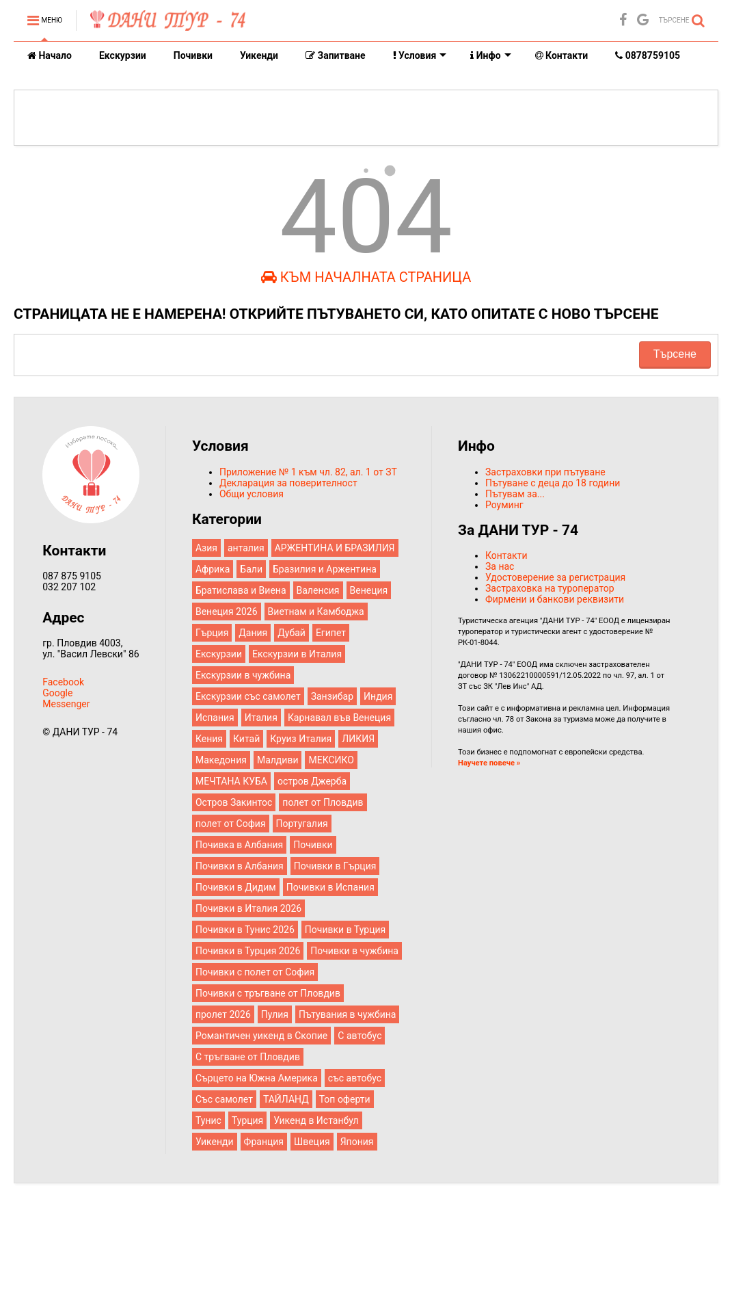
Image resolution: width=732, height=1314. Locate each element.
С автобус (359, 1035)
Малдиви (278, 759)
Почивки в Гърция (335, 865)
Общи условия (251, 493)
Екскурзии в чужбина (242, 675)
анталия (246, 547)
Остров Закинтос (233, 802)
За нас (499, 566)
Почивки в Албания (239, 865)
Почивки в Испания (330, 887)
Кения (209, 738)
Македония (221, 759)
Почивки (193, 55)
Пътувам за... (515, 493)
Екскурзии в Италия (297, 653)
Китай (246, 738)
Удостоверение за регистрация (555, 577)
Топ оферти (344, 1099)
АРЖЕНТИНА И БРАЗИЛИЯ (335, 547)
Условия (420, 55)
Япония (357, 1141)
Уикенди (259, 55)
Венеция (369, 590)
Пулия (274, 1014)
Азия (206, 547)
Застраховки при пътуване (545, 472)
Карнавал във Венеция (339, 717)
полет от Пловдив (322, 802)
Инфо (490, 55)
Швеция (312, 1141)
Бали (251, 569)
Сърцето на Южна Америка (256, 1078)
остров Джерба (312, 781)
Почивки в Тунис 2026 (245, 929)
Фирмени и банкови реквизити (554, 599)
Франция (264, 1141)
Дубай (291, 632)
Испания (214, 717)
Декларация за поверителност (288, 482)
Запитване (336, 55)
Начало (49, 55)
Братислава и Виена (240, 590)
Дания (253, 632)
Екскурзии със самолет (248, 696)
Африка (212, 569)
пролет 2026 (223, 1014)
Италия (261, 717)
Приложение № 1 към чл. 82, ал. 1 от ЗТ (308, 472)
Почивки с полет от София (254, 972)
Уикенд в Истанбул (315, 1120)
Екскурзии (122, 55)
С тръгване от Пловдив (247, 1056)
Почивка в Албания (239, 844)
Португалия (302, 823)
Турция (247, 1120)
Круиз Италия (300, 738)
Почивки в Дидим (235, 887)
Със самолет (224, 1099)
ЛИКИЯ (358, 738)
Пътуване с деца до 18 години (552, 482)
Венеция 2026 (226, 611)
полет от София (230, 823)
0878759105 (647, 55)
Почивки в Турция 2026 (247, 950)
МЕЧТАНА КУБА (231, 781)
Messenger (66, 703)
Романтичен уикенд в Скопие (261, 1035)
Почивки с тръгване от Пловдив (267, 993)
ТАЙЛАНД (286, 1099)
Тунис (208, 1120)
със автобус (354, 1078)
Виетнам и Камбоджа (316, 611)
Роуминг (504, 504)
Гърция (211, 632)
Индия (378, 696)
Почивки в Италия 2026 (248, 908)
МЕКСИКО (330, 759)
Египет (331, 632)
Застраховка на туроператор (549, 588)
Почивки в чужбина (354, 950)
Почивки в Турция (345, 929)
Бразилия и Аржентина (325, 569)
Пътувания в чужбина (347, 1014)
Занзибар (332, 696)
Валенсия (318, 590)
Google (57, 692)
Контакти (561, 55)
